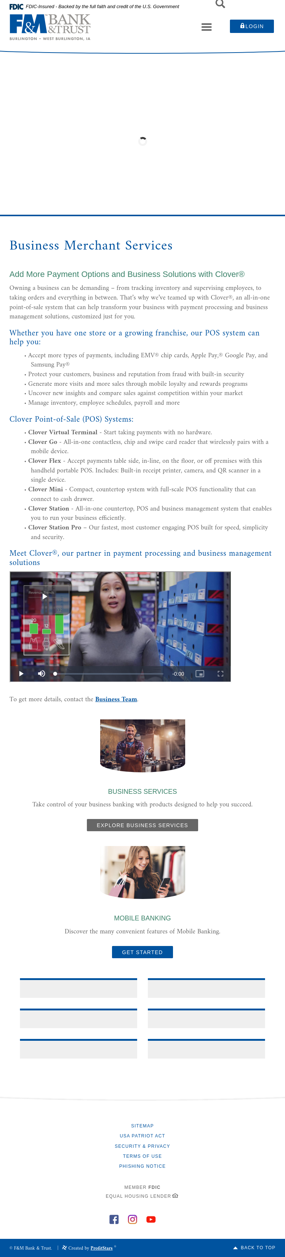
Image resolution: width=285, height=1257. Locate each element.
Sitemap (142, 1126)
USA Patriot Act (142, 1136)
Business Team (116, 699)
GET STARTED (142, 952)
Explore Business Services (142, 825)
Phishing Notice (142, 1166)
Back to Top (258, 1247)
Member (142, 1187)
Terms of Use (142, 1156)
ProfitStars (102, 1248)
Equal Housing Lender (138, 1196)
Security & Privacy (142, 1146)
